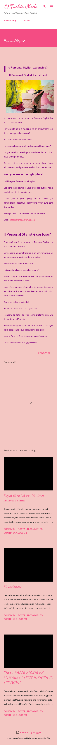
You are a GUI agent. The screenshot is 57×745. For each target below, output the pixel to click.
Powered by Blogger (28, 732)
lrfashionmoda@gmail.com (22, 220)
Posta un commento (30, 529)
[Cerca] (44, 5)
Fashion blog (10, 20)
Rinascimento (13, 586)
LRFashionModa (21, 6)
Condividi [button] (44, 353)
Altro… (27, 20)
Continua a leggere (15, 533)
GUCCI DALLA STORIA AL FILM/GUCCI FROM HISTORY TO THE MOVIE (28, 677)
